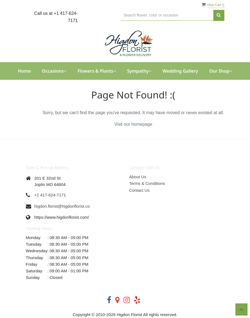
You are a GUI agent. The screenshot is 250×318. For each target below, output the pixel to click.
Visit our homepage (133, 124)
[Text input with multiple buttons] (166, 15)
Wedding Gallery (180, 71)
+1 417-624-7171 (50, 195)
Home (24, 71)
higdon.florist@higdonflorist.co (62, 206)
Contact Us (139, 190)
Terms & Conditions (147, 183)
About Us (137, 176)
